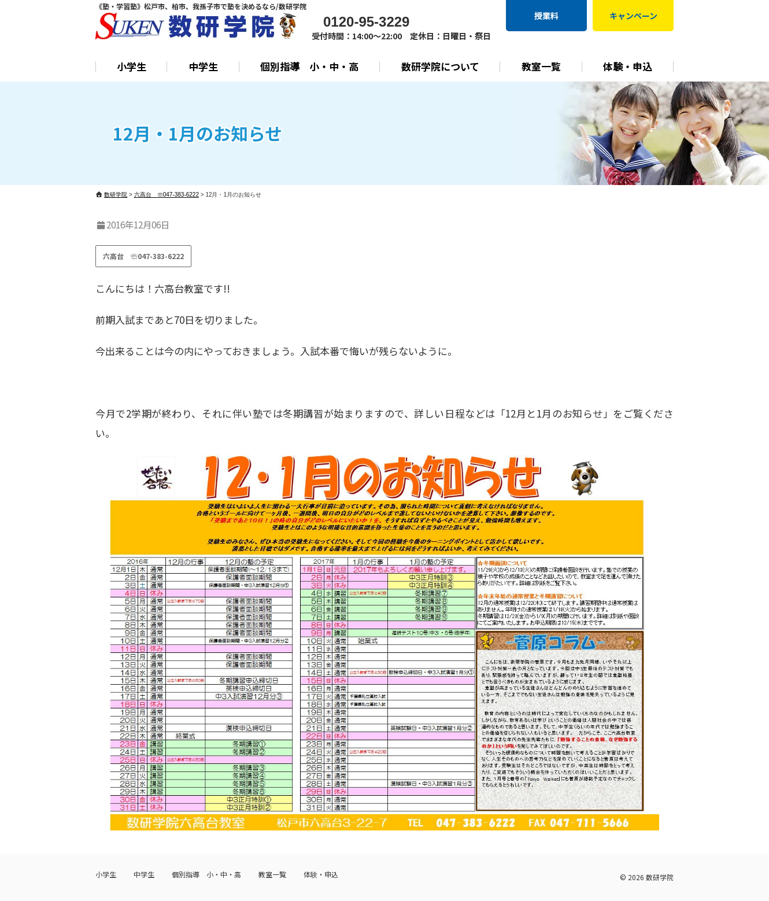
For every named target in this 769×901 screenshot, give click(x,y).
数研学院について (440, 66)
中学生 (203, 66)
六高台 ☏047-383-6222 (143, 256)
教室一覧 (541, 66)
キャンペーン (633, 15)
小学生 (131, 66)
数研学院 (660, 877)
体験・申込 (627, 66)
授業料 (546, 15)
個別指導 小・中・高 (309, 66)
